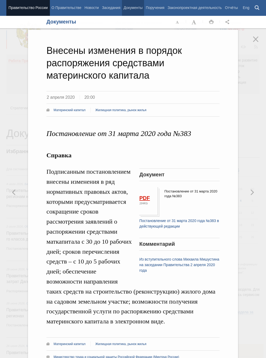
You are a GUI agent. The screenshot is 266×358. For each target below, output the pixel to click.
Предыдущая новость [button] (252, 192)
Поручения (155, 8)
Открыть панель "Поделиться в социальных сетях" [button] (228, 22)
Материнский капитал (70, 110)
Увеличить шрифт (194, 22)
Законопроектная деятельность (195, 8)
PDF (144, 198)
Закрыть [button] (259, 42)
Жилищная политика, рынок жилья (120, 110)
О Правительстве (66, 8)
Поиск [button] (257, 8)
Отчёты (231, 8)
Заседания (111, 8)
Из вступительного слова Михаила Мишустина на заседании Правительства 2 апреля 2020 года (179, 264)
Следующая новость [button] (14, 192)
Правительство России (28, 8)
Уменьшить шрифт (177, 22)
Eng (246, 8)
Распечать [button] (211, 22)
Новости (91, 8)
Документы (133, 8)
